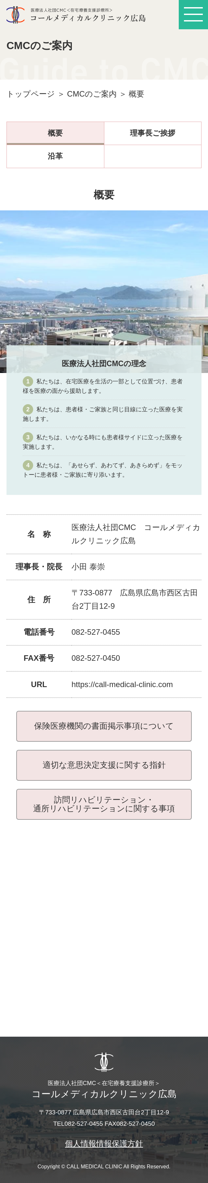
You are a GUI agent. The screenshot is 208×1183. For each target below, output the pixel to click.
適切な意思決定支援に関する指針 (104, 764)
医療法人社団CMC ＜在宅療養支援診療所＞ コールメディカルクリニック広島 (79, 14)
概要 (55, 133)
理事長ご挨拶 (152, 133)
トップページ (30, 93)
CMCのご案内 (92, 93)
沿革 (55, 156)
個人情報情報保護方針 (104, 1143)
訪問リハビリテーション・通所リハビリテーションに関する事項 (104, 804)
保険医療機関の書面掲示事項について (104, 725)
